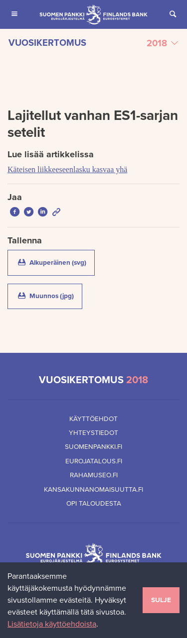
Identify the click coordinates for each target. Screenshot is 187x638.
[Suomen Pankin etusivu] (93, 14)
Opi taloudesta (93, 504)
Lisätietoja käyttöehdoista (51, 624)
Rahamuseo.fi (94, 475)
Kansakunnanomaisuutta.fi (93, 490)
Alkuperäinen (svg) (55, 262)
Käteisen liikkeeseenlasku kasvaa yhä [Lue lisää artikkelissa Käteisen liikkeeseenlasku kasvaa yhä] (67, 169)
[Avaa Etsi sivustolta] (172, 14)
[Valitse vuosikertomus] (93, 43)
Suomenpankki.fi (93, 447)
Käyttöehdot (93, 419)
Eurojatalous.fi (93, 461)
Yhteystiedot (93, 433)
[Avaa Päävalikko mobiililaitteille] (14, 14)
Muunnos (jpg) (49, 295)
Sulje (161, 600)
